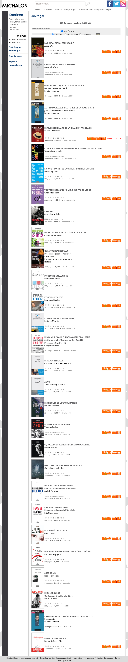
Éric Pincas (49, 256)
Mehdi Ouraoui (51, 491)
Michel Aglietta (51, 171)
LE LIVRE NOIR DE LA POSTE (57, 424)
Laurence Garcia (52, 278)
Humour (12, 27)
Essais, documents (17, 19)
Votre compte (105, 9)
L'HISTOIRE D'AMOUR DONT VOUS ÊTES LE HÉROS (67, 551)
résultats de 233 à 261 (83, 23)
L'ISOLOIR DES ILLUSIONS (56, 275)
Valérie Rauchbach (53, 151)
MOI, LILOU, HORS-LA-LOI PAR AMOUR (63, 465)
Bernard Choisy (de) (53, 641)
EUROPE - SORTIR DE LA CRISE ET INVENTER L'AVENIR (69, 168)
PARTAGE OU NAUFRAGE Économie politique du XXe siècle (59, 508)
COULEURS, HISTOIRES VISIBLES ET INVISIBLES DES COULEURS (73, 148)
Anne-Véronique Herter (54, 384)
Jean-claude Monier (53, 110)
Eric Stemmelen (51, 512)
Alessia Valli (49, 45)
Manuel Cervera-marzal (55, 88)
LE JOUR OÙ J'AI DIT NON (56, 530)
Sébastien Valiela (52, 214)
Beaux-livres (14, 29)
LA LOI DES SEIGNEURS (55, 638)
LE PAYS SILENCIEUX (54, 360)
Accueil (38, 9)
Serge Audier (50, 619)
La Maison (47, 9)
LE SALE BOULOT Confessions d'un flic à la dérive (59, 594)
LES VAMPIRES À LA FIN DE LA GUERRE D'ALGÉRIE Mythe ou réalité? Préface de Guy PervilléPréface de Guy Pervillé (67, 340)
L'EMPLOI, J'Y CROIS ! (54, 297)
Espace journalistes (15, 63)
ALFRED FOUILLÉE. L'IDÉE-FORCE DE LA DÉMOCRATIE (69, 107)
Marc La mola (50, 598)
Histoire (47, 261)
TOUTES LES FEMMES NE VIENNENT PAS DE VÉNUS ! (68, 189)
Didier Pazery (50, 447)
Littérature (13, 24)
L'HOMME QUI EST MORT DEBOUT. (60, 318)
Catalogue (16, 14)
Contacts (58, 9)
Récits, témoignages (18, 21)
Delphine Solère (51, 405)
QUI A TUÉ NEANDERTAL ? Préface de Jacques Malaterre (58, 252)
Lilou (62, 468)
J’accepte (67, 660)
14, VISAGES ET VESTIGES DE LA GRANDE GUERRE (67, 444)
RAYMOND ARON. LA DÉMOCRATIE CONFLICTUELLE (68, 616)
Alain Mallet (69, 110)
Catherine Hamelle (53, 235)
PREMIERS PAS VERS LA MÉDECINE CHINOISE (65, 232)
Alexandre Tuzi (51, 67)
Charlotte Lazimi (51, 192)
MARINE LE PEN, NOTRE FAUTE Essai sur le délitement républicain (60, 487)
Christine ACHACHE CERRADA (58, 363)
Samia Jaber (50, 533)
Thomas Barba (51, 427)
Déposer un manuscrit (88, 9)
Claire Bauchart (51, 468)
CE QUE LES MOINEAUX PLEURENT (60, 64)
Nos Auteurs (15, 56)
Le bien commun (51, 90)
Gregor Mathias (51, 345)
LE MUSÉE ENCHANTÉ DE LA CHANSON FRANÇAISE (68, 127)
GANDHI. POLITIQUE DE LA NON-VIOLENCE (64, 85)
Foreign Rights (70, 9)
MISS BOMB (50, 573)
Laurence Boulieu (52, 300)
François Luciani (51, 575)
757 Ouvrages (66, 23)
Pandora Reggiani (52, 554)
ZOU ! (47, 381)
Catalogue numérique (14, 48)
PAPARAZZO (50, 211)
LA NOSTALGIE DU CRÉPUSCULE (59, 43)
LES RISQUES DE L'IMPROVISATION (60, 402)
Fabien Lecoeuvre (52, 130)
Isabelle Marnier (52, 321)
